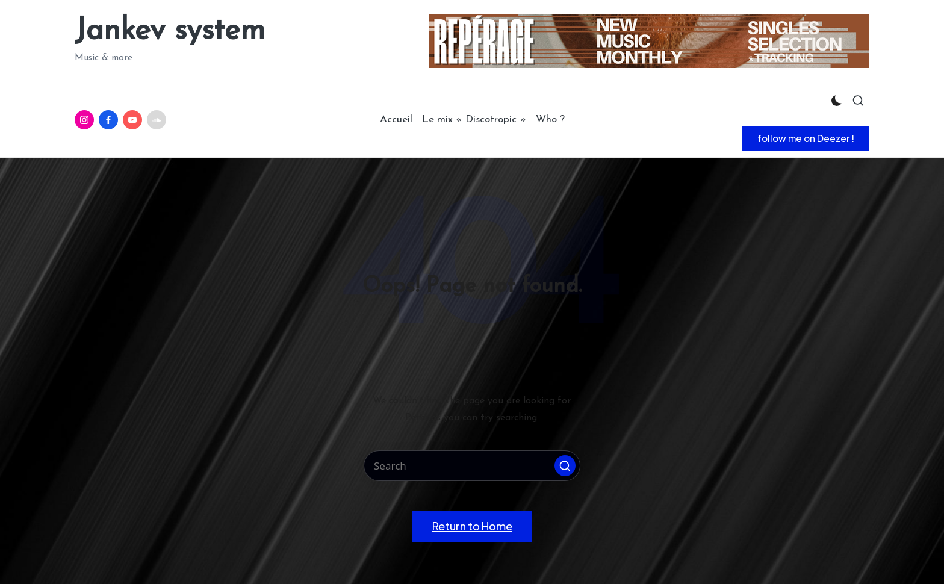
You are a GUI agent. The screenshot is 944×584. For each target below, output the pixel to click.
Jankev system (170, 31)
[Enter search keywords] (472, 465)
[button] (805, 138)
